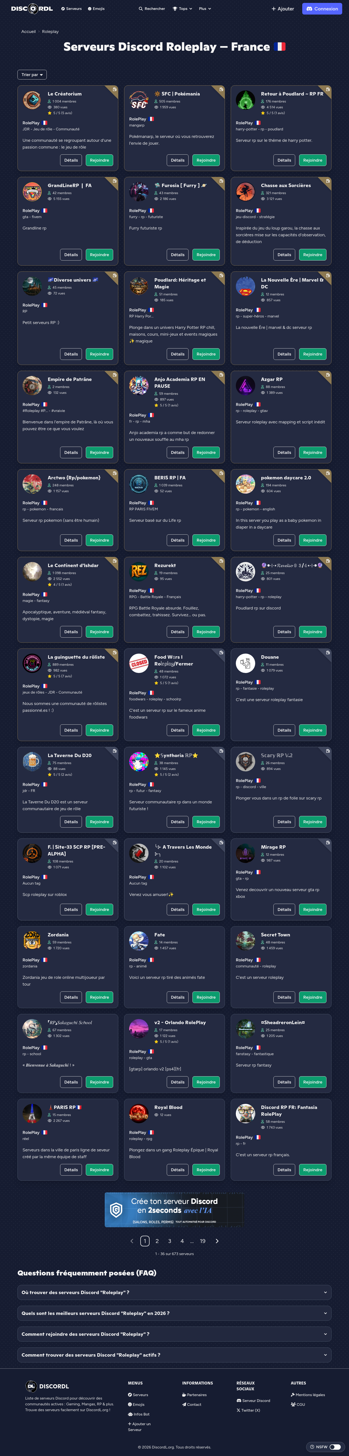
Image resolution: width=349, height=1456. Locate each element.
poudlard (275, 129)
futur (141, 790)
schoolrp (173, 699)
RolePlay (31, 123)
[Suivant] (217, 1241)
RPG (133, 596)
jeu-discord (246, 216)
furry (133, 216)
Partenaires (197, 1395)
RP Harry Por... (141, 316)
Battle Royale (152, 596)
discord (250, 786)
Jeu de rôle (43, 129)
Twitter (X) (250, 1410)
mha (146, 421)
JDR (27, 129)
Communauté (67, 129)
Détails (71, 160)
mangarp (136, 125)
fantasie (250, 688)
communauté (248, 966)
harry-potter (247, 129)
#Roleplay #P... (36, 410)
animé (141, 966)
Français (174, 596)
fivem (36, 216)
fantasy (43, 600)
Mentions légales (310, 1395)
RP (25, 311)
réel (26, 1138)
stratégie (267, 216)
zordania (30, 966)
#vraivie (58, 410)
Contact (194, 1404)
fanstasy (243, 1054)
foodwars (137, 699)
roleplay (250, 410)
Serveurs (71, 8)
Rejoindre (99, 160)
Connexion (322, 9)
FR (33, 790)
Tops (180, 8)
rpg (149, 1138)
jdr (25, 790)
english (269, 509)
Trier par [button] (32, 74)
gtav (264, 410)
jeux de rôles (34, 692)
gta (26, 216)
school (35, 1054)
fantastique (264, 1054)
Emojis (96, 8)
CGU (301, 1404)
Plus (202, 8)
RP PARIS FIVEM (143, 509)
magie (28, 600)
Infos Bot (142, 1414)
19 (203, 1240)
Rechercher (152, 8)
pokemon (38, 509)
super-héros (254, 316)
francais (56, 509)
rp (263, 129)
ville (262, 786)
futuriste (155, 216)
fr (131, 421)
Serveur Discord (256, 1400)
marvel (273, 316)
